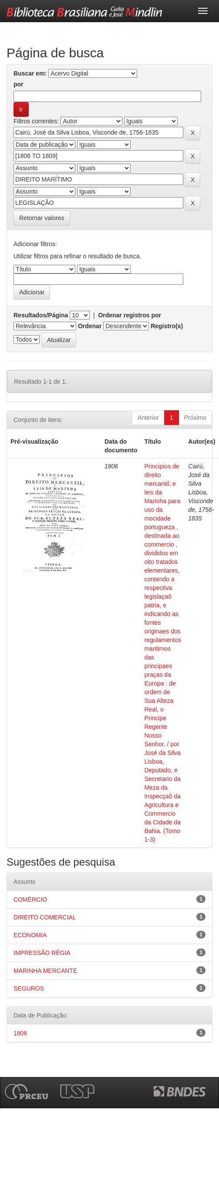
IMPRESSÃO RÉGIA (42, 952)
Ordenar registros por (129, 315)
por (18, 84)
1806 (20, 1033)
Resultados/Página (40, 315)
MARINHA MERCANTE (45, 970)
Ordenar (89, 326)
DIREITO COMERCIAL (44, 917)
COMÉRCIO (30, 899)
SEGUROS (28, 988)
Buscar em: (30, 73)
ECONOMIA (30, 935)
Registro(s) (167, 326)
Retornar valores (41, 217)
